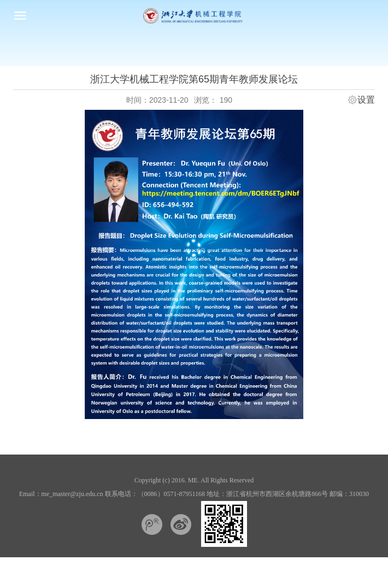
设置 (366, 100)
